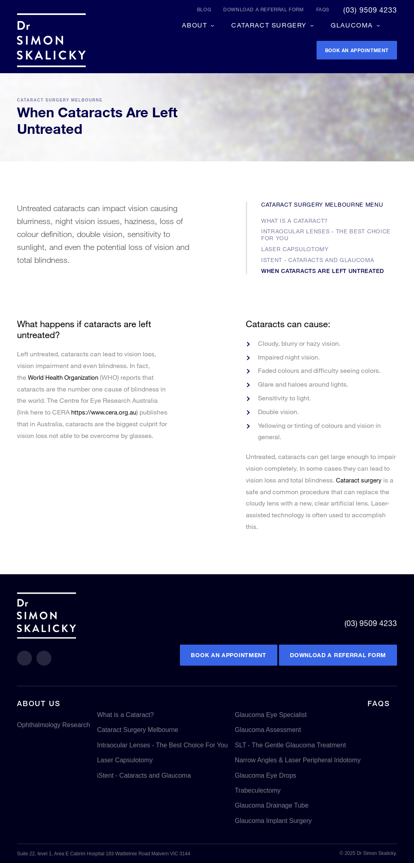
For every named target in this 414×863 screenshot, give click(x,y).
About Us (38, 703)
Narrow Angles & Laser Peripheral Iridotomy (298, 760)
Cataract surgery (360, 480)
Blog (204, 9)
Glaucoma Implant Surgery (273, 820)
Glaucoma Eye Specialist (271, 714)
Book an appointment (348, 50)
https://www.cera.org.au (105, 412)
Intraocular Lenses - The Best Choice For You (326, 234)
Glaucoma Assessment (268, 730)
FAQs (323, 9)
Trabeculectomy (258, 790)
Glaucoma (353, 23)
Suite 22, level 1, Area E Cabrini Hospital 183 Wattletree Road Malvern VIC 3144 (103, 854)
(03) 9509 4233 (370, 9)
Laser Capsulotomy (295, 248)
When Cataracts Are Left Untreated (322, 270)
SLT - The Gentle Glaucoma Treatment (290, 745)
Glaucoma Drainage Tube (271, 805)
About (195, 23)
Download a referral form (263, 9)
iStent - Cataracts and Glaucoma (317, 259)
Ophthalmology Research (53, 724)
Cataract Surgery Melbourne (60, 100)
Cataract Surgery (269, 23)
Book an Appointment (228, 655)
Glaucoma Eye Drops (265, 775)
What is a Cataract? (294, 220)
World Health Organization (66, 377)
